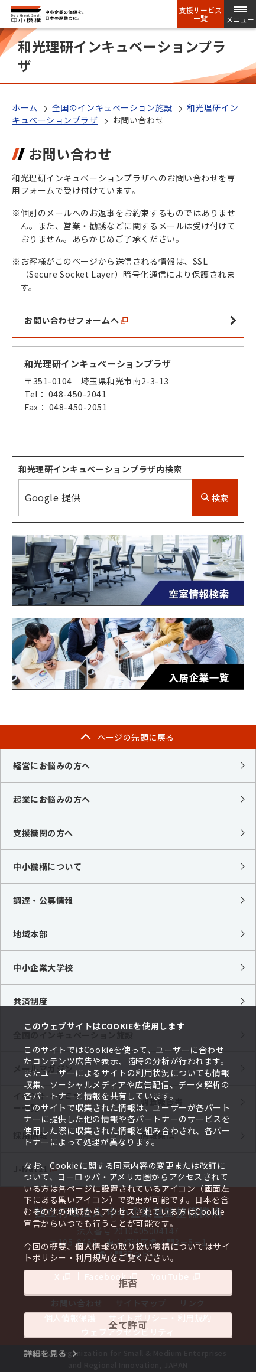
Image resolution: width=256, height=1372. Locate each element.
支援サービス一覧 (200, 14)
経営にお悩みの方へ (51, 765)
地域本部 (30, 934)
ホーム (25, 107)
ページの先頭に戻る (136, 737)
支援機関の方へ (43, 833)
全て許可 (127, 1325)
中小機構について (47, 866)
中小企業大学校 (43, 967)
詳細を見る (45, 1353)
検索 (215, 498)
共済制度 (30, 1001)
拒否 (128, 1282)
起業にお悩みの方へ (51, 799)
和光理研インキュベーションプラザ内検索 (100, 469)
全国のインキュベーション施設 (112, 107)
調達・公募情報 (43, 900)
